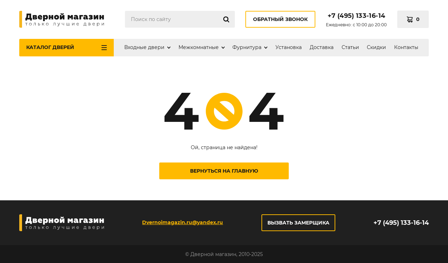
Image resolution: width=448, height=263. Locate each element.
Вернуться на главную (224, 171)
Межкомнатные (198, 47)
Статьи (350, 47)
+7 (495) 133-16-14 (356, 16)
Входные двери (144, 47)
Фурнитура (246, 47)
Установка (288, 47)
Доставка (322, 47)
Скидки (376, 47)
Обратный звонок (280, 19)
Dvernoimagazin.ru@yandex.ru (182, 222)
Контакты (406, 47)
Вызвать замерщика (298, 223)
